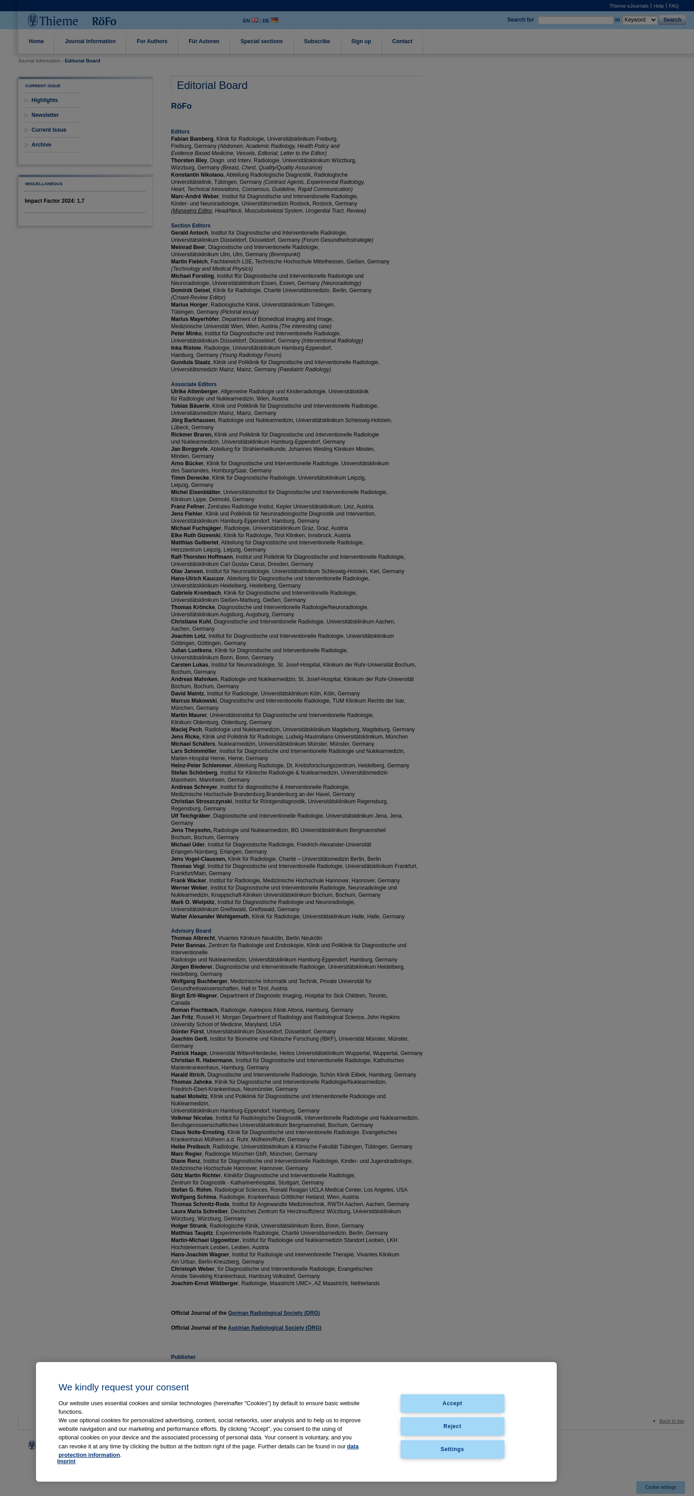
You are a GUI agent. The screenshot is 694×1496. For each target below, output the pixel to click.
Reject (452, 1426)
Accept (452, 1403)
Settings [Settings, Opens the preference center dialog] (452, 1449)
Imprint (66, 1461)
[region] (296, 1422)
